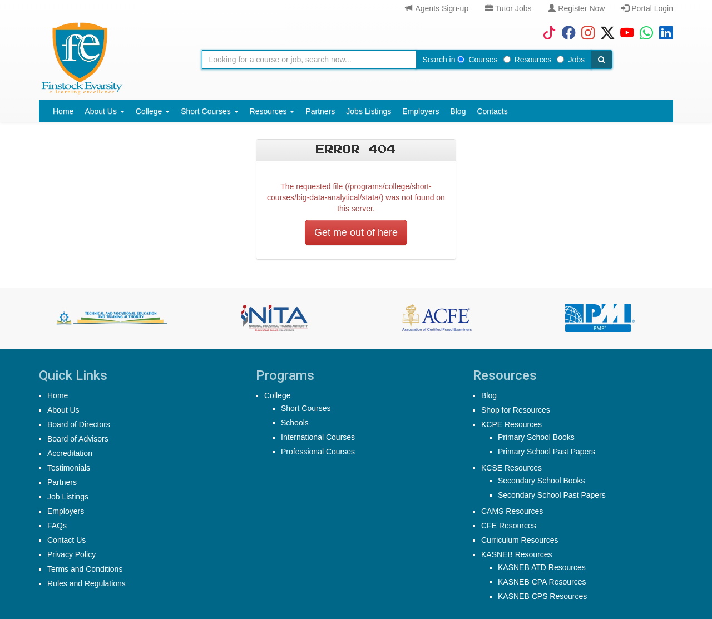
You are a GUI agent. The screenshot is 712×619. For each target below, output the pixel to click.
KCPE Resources (511, 424)
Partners (320, 111)
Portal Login (647, 8)
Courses (477, 59)
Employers (420, 111)
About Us (104, 111)
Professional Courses (318, 451)
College (153, 111)
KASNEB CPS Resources (542, 596)
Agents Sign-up (437, 8)
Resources (527, 59)
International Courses (318, 437)
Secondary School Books (541, 480)
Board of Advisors (77, 438)
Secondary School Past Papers (552, 495)
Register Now (576, 8)
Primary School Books (536, 437)
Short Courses (209, 111)
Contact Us (66, 540)
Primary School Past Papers (546, 451)
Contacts (492, 111)
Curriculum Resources (519, 540)
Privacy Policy (71, 554)
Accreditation (69, 453)
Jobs (571, 59)
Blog (458, 111)
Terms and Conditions (84, 568)
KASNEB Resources (516, 554)
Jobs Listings (368, 111)
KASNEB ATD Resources (542, 567)
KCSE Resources (511, 467)
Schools (295, 422)
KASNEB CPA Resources (542, 581)
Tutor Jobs (508, 8)
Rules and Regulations (86, 583)
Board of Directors (78, 424)
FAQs (57, 525)
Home (63, 111)
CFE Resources (508, 525)
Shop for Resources (515, 409)
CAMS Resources (512, 511)
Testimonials (68, 467)
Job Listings (67, 496)
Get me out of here (356, 232)
